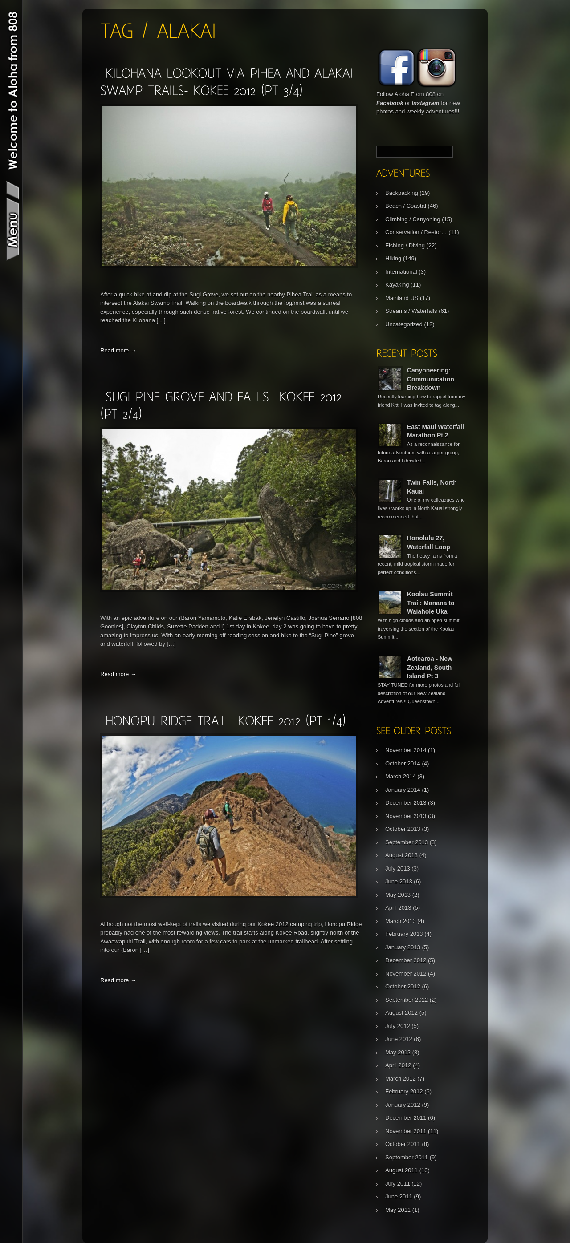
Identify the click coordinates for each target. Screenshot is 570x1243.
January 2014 (402, 789)
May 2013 (398, 894)
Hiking (393, 258)
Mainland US (401, 298)
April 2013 (398, 907)
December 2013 (406, 802)
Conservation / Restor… (416, 232)
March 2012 (400, 1078)
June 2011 (398, 1196)
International (401, 271)
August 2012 (401, 1012)
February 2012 (404, 1091)
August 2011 (401, 1170)
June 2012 (398, 1039)
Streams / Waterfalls (411, 311)
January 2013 (402, 947)
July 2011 (397, 1183)
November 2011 (406, 1131)
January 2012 (402, 1104)
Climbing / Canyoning (412, 219)
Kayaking (397, 284)
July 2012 (397, 1026)
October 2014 (402, 763)
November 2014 (406, 750)
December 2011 (406, 1117)
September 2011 (406, 1157)
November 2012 (406, 973)
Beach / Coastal (405, 205)
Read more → (118, 350)
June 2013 (398, 881)
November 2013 (406, 816)
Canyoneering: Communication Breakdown (430, 379)
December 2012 (406, 960)
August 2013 (401, 855)
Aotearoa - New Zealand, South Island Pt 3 (429, 667)
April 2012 (398, 1065)
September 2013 (406, 842)
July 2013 (397, 868)
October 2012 (402, 986)
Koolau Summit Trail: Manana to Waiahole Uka (431, 603)
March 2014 (400, 776)
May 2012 (398, 1052)
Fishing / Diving (405, 245)
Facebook (389, 103)
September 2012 (406, 999)
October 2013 (402, 829)
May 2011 (398, 1210)
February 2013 (404, 934)
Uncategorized (404, 324)
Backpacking (401, 193)
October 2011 (402, 1144)
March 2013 (400, 921)
